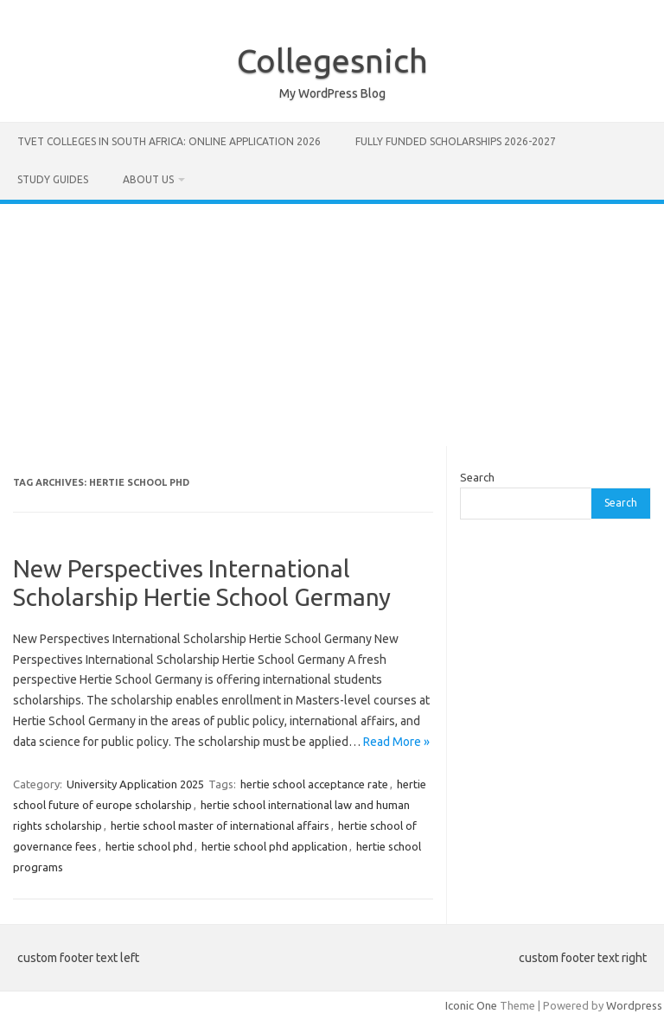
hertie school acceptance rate (314, 784)
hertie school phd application (274, 846)
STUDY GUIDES (52, 179)
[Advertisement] (332, 325)
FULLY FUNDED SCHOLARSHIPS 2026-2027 (455, 141)
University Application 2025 (135, 784)
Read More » (396, 742)
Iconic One (471, 1005)
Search (477, 477)
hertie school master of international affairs (220, 825)
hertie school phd (149, 846)
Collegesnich (332, 60)
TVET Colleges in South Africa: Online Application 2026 (169, 141)
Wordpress (634, 1005)
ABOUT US (148, 179)
